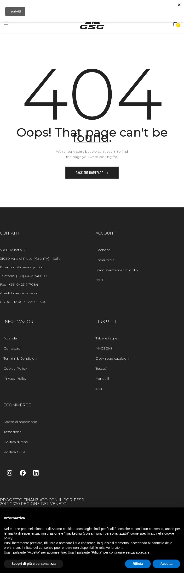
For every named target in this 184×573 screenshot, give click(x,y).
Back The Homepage (89, 172)
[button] (175, 23)
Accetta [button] (166, 564)
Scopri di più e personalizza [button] (34, 564)
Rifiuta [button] (138, 564)
